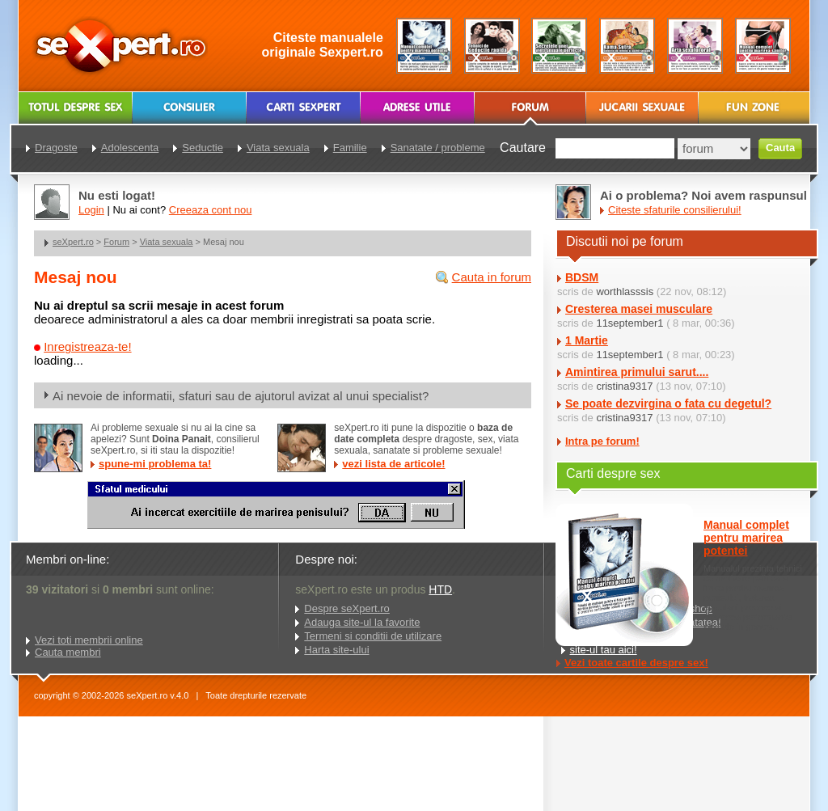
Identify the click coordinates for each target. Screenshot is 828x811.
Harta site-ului (336, 650)
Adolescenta (130, 148)
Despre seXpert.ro (347, 608)
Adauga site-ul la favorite (362, 622)
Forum (116, 242)
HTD (440, 589)
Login (91, 210)
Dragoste (56, 148)
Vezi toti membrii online (89, 640)
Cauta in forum (491, 277)
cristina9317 (624, 386)
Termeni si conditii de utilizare (372, 636)
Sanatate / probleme (438, 148)
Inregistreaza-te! (87, 346)
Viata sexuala (166, 242)
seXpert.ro (73, 242)
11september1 (629, 323)
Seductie (202, 148)
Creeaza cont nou (210, 210)
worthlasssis (624, 291)
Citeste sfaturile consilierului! (674, 210)
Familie (350, 148)
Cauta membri (68, 652)
